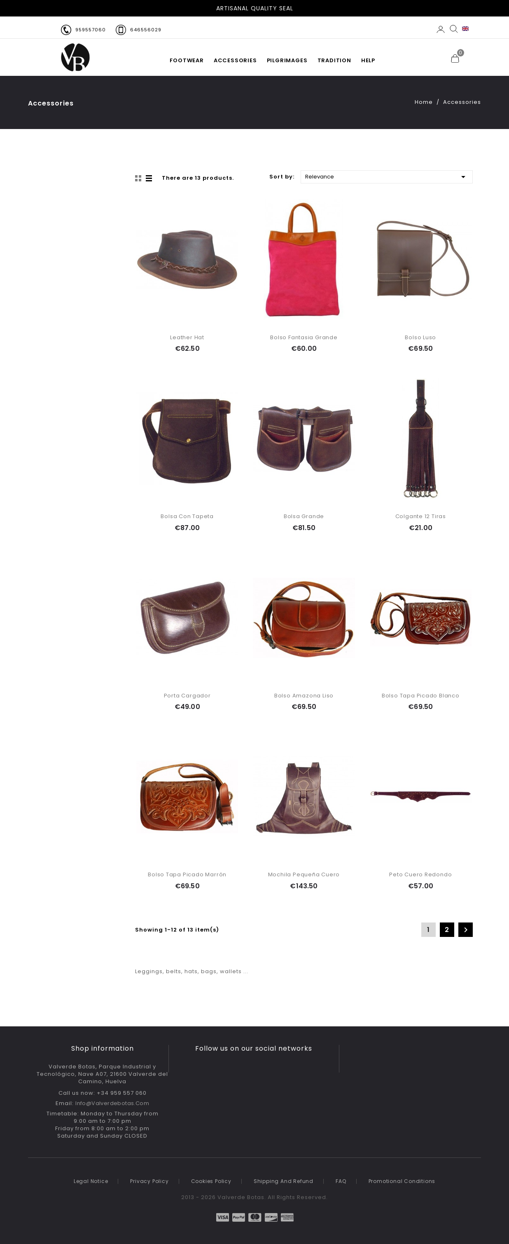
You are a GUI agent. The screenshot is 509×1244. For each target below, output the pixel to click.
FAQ (341, 1181)
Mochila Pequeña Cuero (304, 874)
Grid (139, 178)
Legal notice (91, 1181)
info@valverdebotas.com (112, 1103)
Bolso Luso (420, 337)
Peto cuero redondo (420, 874)
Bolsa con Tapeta (187, 516)
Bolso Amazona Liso (304, 695)
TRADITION (334, 60)
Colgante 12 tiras (420, 516)
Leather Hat (187, 337)
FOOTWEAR (186, 60)
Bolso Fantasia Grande (304, 337)
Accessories (235, 60)
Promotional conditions (402, 1181)
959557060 (90, 29)
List (149, 178)
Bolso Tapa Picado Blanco (421, 695)
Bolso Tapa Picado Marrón (187, 874)
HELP (368, 60)
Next (466, 930)
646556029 (145, 29)
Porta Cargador (187, 695)
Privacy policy (149, 1181)
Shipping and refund (283, 1181)
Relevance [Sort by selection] (386, 176)
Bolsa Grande (304, 516)
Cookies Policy (211, 1181)
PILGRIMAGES (287, 60)
